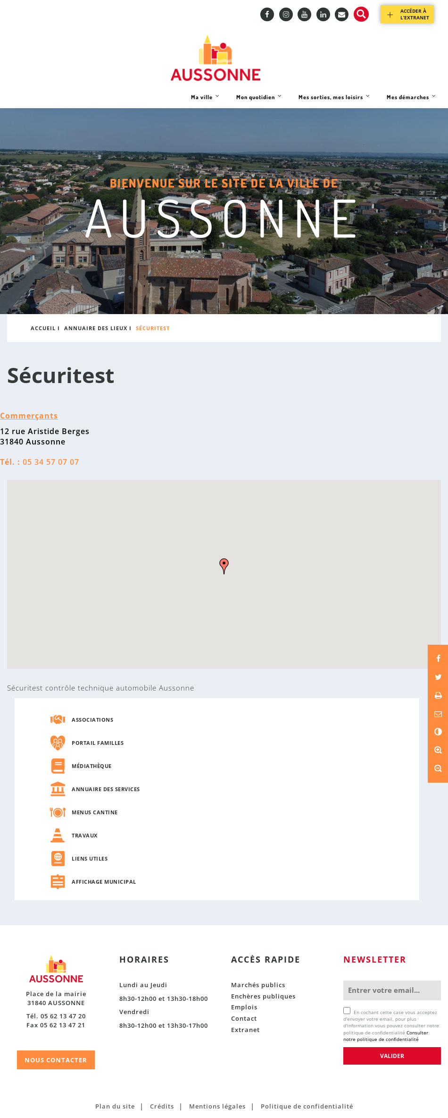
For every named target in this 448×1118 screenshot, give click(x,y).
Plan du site (115, 1106)
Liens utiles (90, 858)
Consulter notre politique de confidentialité (385, 1035)
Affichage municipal (104, 881)
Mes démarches (411, 100)
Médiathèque (92, 765)
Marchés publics (258, 985)
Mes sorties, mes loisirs (334, 100)
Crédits (162, 1106)
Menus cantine (95, 812)
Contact (244, 1018)
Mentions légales (217, 1106)
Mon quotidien (259, 100)
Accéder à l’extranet (414, 14)
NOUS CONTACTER (56, 1060)
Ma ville (205, 100)
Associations (92, 719)
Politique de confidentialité (307, 1106)
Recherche (361, 14)
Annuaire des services (106, 789)
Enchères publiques (263, 996)
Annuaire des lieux (95, 328)
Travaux (85, 835)
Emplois (244, 1007)
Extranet (245, 1029)
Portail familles (98, 742)
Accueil (43, 328)
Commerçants (29, 415)
